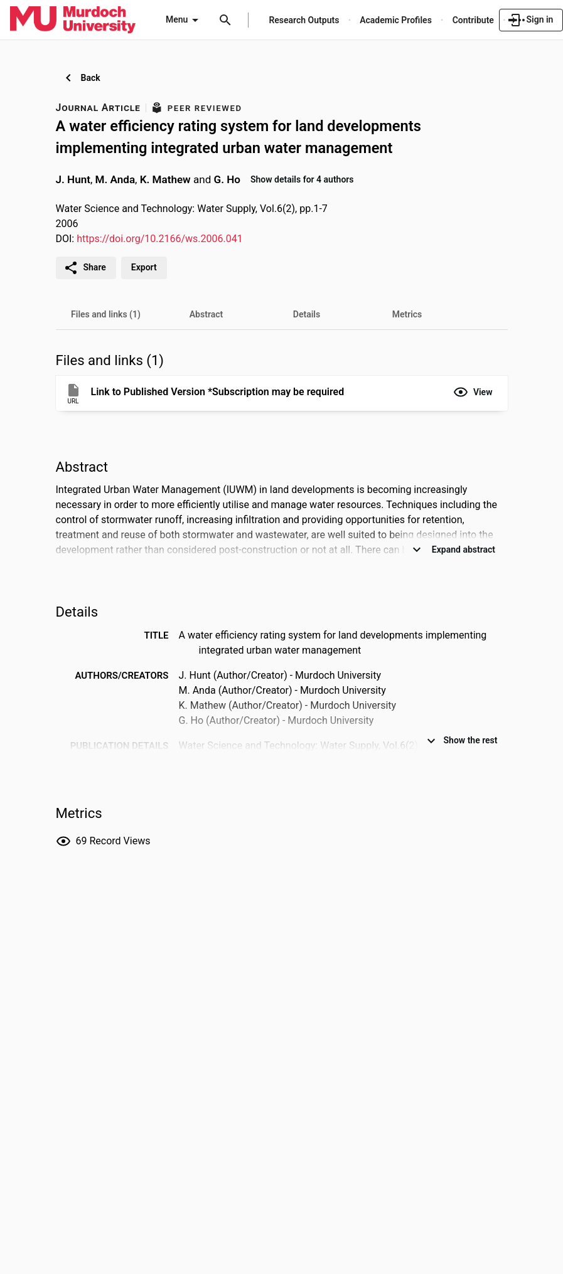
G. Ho (227, 179)
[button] (473, 392)
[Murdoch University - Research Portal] (73, 19)
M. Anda (115, 179)
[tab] (106, 314)
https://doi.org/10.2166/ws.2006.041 (160, 239)
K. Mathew (165, 179)
